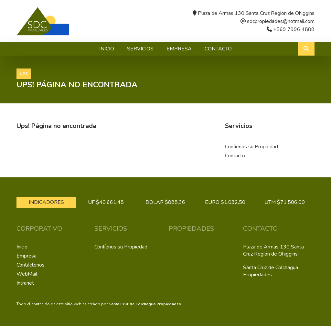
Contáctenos (30, 264)
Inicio (106, 48)
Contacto (218, 48)
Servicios (140, 48)
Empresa (179, 48)
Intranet (25, 283)
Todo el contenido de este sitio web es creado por (98, 304)
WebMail (26, 274)
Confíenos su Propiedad (251, 146)
